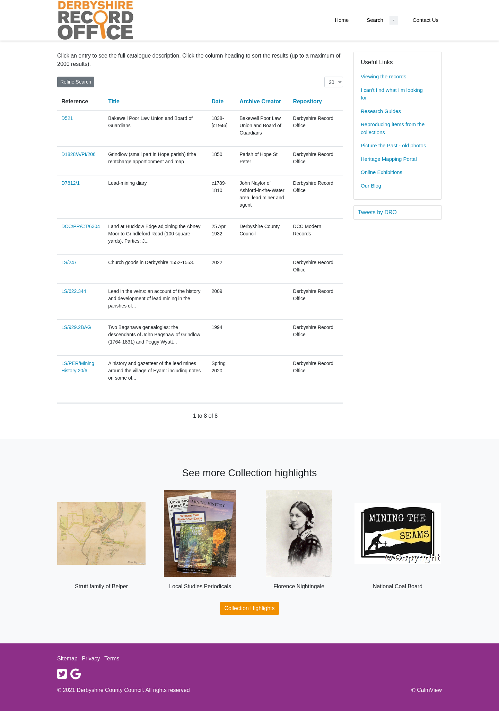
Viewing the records (383, 76)
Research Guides (381, 111)
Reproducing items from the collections (392, 128)
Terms (112, 658)
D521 (67, 118)
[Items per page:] (333, 82)
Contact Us (425, 20)
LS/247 (69, 262)
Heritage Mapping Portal (389, 159)
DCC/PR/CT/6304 (80, 226)
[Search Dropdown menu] (393, 20)
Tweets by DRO (377, 212)
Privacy (91, 658)
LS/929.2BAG (76, 327)
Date (218, 101)
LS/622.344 (73, 291)
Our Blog (371, 186)
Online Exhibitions (381, 172)
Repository (307, 101)
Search (375, 20)
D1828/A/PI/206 (78, 154)
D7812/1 (70, 183)
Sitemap (67, 658)
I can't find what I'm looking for (392, 94)
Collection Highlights (250, 608)
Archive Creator (260, 101)
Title (114, 101)
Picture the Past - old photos (393, 145)
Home (342, 20)
